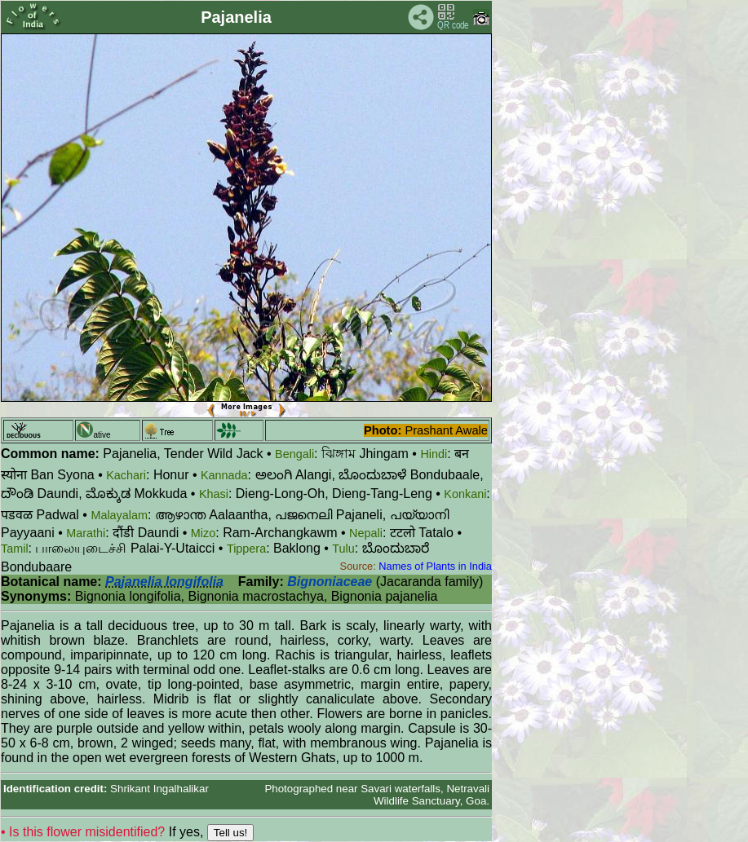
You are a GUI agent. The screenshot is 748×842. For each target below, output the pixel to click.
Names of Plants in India (435, 566)
